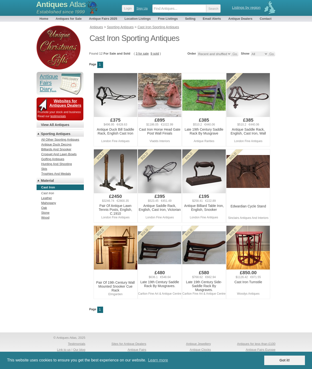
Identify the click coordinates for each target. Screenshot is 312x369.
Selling (190, 18)
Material (47, 181)
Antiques (61, 4)
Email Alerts (212, 18)
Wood (45, 217)
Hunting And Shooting (56, 164)
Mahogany (48, 203)
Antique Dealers (240, 18)
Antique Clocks (200, 349)
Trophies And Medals (56, 173)
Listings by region (246, 7)
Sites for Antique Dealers (128, 344)
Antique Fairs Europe (260, 349)
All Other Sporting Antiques (60, 139)
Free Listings (168, 18)
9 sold (154, 53)
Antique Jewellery (198, 344)
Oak (44, 208)
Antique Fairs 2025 (103, 18)
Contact (265, 18)
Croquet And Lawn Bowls (59, 154)
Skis (44, 169)
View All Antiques (55, 125)
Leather (46, 198)
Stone (45, 212)
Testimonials (76, 344)
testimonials (58, 116)
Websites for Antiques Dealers (65, 103)
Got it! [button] (285, 360)
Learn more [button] (158, 360)
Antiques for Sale (69, 18)
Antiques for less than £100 (256, 344)
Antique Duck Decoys (56, 144)
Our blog (79, 349)
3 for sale (142, 53)
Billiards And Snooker (56, 149)
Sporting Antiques (55, 134)
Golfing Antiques (52, 159)
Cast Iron (47, 193)
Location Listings (138, 18)
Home (43, 18)
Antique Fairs (136, 349)
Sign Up (142, 8)
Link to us (64, 349)
